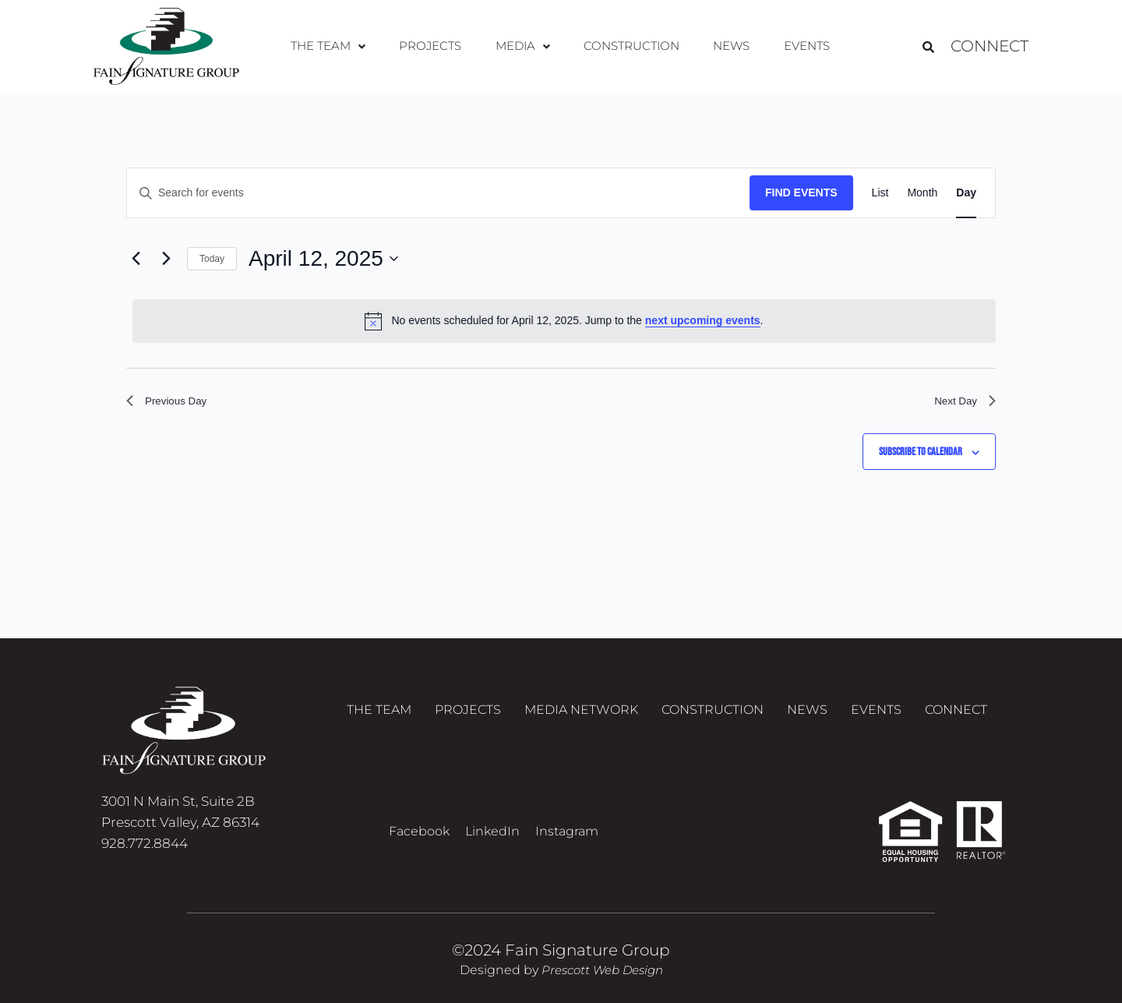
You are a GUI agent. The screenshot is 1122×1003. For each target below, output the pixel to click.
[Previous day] (135, 258)
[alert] (564, 321)
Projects (439, 46)
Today (211, 258)
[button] (342, 47)
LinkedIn (492, 831)
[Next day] (166, 258)
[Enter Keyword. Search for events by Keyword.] (438, 192)
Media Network (581, 714)
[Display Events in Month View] (922, 192)
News (722, 46)
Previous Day (172, 403)
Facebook (419, 831)
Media (524, 46)
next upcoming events (702, 320)
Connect (989, 46)
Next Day (961, 403)
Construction (628, 46)
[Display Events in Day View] (966, 192)
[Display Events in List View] (880, 192)
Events (791, 46)
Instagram (566, 831)
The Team (343, 46)
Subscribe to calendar (920, 457)
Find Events (801, 192)
